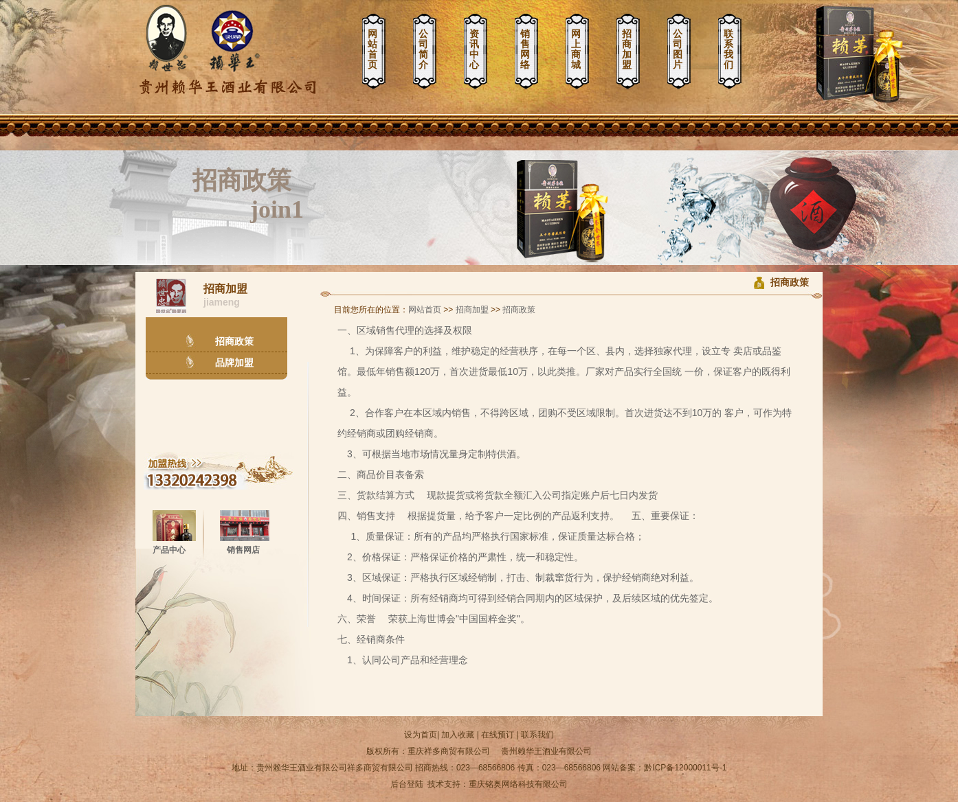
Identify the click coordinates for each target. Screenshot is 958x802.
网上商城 (576, 49)
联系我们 (728, 49)
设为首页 (420, 735)
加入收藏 (457, 735)
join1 (277, 209)
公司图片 (677, 49)
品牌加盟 (234, 362)
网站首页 (372, 49)
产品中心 (169, 550)
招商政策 (241, 180)
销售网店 (243, 550)
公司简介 (423, 49)
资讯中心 (474, 49)
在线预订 (497, 735)
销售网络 (525, 49)
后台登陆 (406, 784)
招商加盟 (627, 49)
